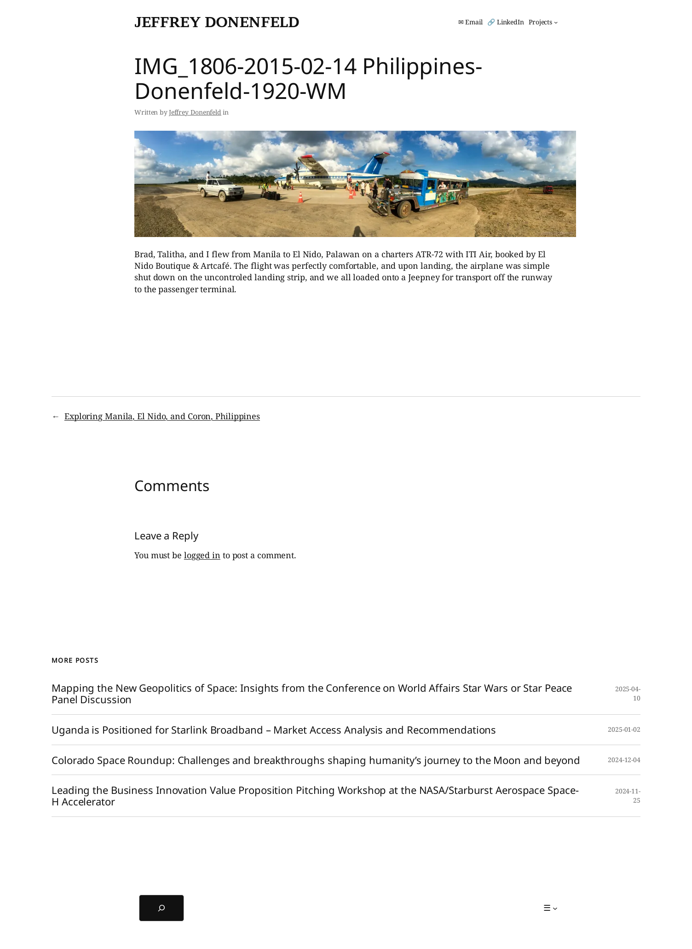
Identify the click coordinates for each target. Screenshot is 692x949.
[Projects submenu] (543, 22)
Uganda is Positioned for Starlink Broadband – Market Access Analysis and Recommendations (274, 729)
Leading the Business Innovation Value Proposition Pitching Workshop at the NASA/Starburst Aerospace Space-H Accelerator (315, 795)
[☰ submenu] (550, 908)
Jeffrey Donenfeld (216, 22)
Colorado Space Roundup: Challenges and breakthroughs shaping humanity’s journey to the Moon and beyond (316, 760)
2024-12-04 (624, 759)
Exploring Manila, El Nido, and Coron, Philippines (162, 416)
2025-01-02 (624, 729)
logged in (202, 555)
